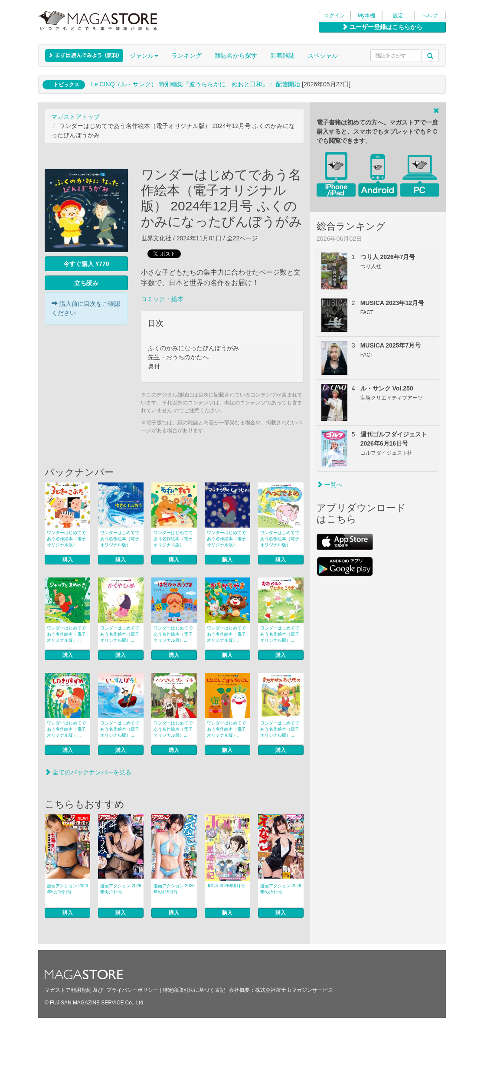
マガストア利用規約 (68, 990)
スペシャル (322, 55)
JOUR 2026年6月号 (226, 885)
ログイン (334, 16)
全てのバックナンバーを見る (88, 772)
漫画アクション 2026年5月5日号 (280, 888)
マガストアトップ (75, 116)
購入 (67, 560)
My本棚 (366, 16)
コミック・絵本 (162, 298)
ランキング (186, 55)
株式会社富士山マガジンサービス (294, 990)
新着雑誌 (282, 55)
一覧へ (330, 484)
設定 (398, 16)
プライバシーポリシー (132, 990)
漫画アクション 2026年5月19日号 (174, 888)
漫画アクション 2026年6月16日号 (67, 888)
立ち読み (86, 282)
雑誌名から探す (236, 55)
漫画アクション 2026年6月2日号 (120, 888)
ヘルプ (430, 16)
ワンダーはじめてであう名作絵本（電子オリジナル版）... (66, 538)
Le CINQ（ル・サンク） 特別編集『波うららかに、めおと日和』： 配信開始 (195, 84)
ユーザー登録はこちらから (382, 26)
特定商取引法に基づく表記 (194, 990)
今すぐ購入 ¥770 (86, 263)
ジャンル (144, 55)
